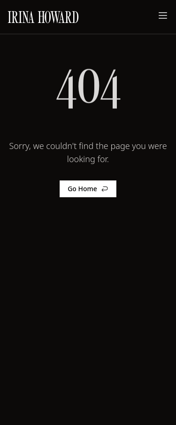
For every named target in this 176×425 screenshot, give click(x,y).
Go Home (88, 188)
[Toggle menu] (162, 15)
